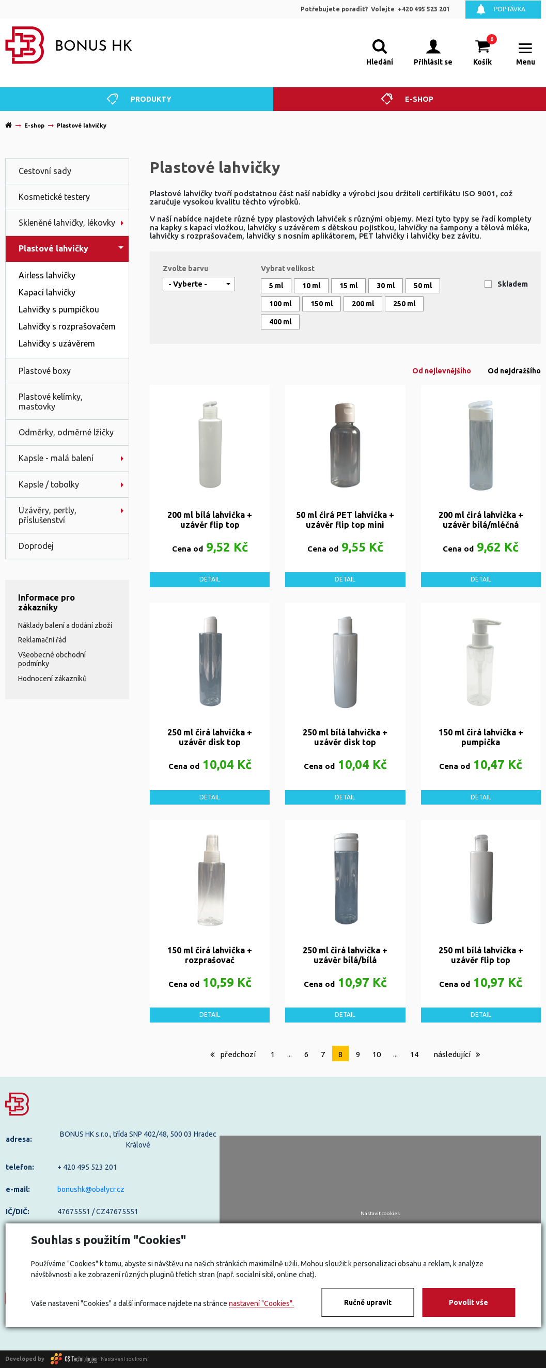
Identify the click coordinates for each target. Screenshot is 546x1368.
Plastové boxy (45, 370)
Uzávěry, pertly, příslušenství (47, 515)
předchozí (233, 1054)
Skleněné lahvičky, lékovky (67, 222)
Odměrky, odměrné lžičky (66, 432)
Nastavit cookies (380, 1213)
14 (414, 1054)
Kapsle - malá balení (56, 458)
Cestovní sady (45, 171)
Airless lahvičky (47, 275)
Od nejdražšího (514, 371)
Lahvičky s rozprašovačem (67, 326)
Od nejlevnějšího (441, 371)
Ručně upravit (368, 1302)
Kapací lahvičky (47, 292)
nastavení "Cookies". (261, 1303)
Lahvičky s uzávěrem (57, 343)
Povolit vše (468, 1302)
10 (376, 1054)
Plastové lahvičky (53, 248)
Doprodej (36, 546)
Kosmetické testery (54, 196)
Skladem (512, 284)
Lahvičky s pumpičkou (59, 309)
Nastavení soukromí (125, 1358)
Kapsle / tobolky (49, 484)
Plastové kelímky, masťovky (51, 401)
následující (456, 1054)
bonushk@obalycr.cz (90, 1189)
